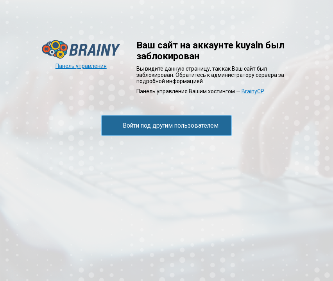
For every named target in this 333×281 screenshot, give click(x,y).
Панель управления (81, 66)
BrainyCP (253, 91)
